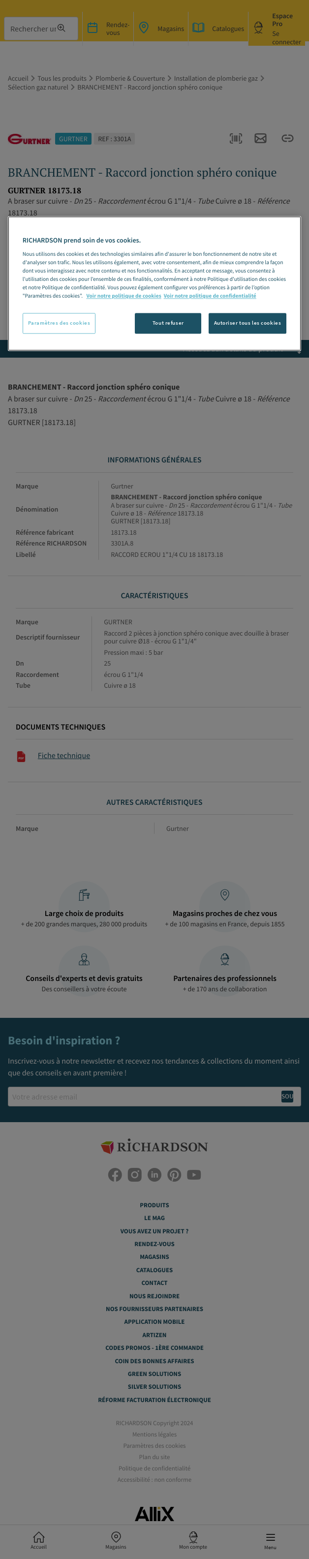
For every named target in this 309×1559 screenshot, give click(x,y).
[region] (155, 283)
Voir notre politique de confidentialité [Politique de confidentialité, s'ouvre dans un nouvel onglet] (210, 296)
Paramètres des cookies (59, 323)
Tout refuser (168, 323)
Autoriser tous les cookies (247, 323)
